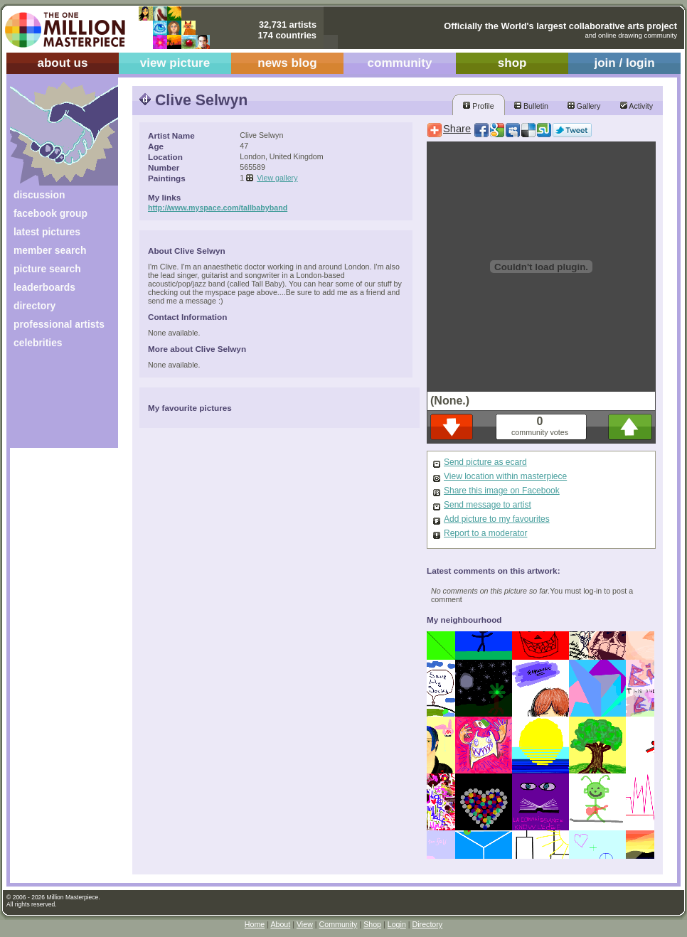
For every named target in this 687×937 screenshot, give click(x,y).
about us (62, 63)
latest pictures (47, 231)
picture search (47, 268)
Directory (427, 924)
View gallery (277, 177)
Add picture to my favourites (497, 519)
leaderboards (44, 287)
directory (34, 305)
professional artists (59, 324)
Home (255, 924)
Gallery (584, 106)
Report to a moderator (485, 533)
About (280, 924)
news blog (286, 63)
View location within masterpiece (505, 476)
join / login (624, 63)
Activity (636, 106)
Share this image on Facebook (502, 491)
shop (512, 63)
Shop (372, 924)
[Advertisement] (54, 403)
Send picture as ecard (485, 462)
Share (457, 128)
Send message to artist (487, 505)
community (400, 63)
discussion (39, 194)
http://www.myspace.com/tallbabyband (217, 207)
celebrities (38, 342)
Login (397, 924)
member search (50, 250)
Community (338, 924)
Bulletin (531, 106)
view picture (175, 63)
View (305, 924)
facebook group (50, 213)
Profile (478, 106)
